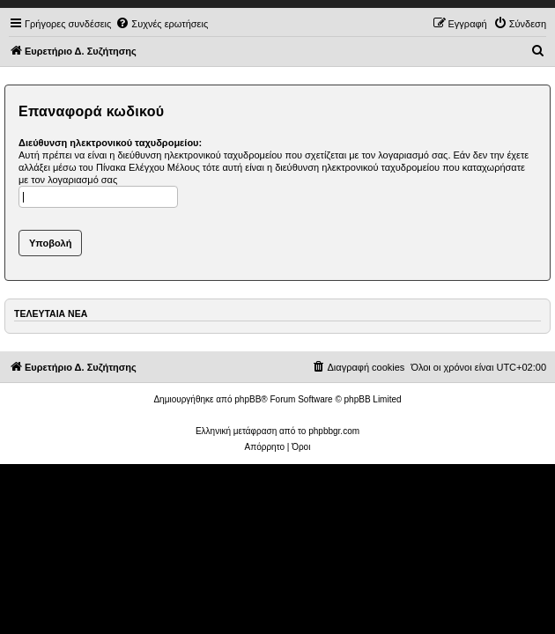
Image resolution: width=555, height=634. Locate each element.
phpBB (247, 399)
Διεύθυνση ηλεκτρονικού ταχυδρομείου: (110, 142)
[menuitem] (161, 23)
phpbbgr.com (333, 431)
